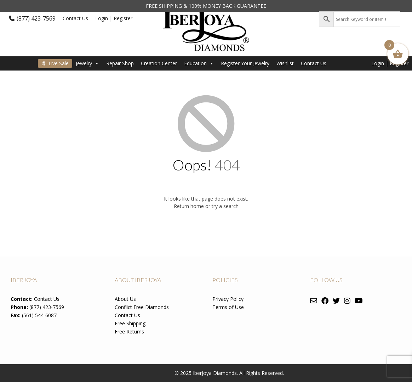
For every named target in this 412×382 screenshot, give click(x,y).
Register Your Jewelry (245, 63)
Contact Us (75, 18)
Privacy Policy (228, 299)
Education (199, 63)
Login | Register (113, 18)
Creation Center (159, 63)
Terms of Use (228, 307)
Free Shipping (130, 323)
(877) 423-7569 (36, 18)
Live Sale (58, 63)
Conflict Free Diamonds (142, 307)
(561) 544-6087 (39, 315)
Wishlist (285, 63)
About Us (125, 299)
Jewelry (87, 63)
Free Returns (129, 331)
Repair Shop (120, 63)
